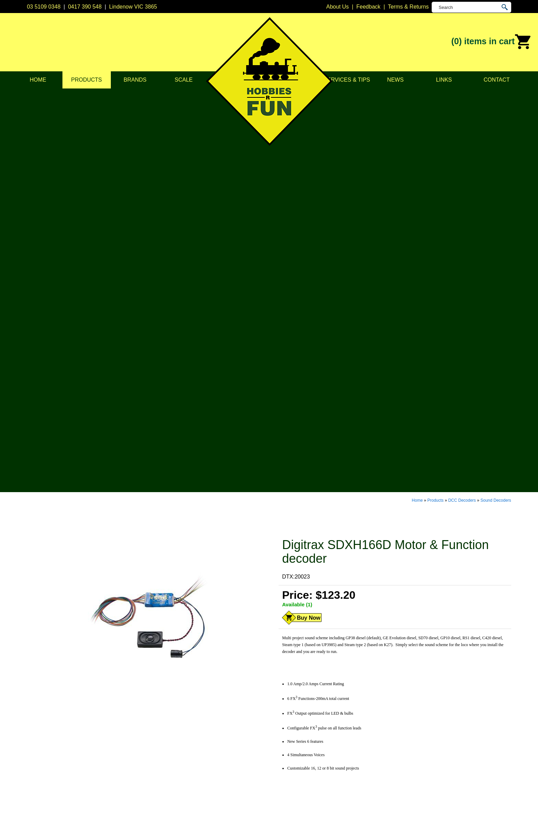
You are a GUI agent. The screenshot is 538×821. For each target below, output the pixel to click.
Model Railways (191, 707)
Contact (496, 80)
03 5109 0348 (43, 7)
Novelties (183, 767)
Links (444, 80)
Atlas (275, 689)
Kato (274, 732)
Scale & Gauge (94, 732)
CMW (276, 707)
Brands (135, 80)
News (395, 80)
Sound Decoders (495, 95)
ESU (274, 724)
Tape (178, 749)
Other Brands (285, 775)
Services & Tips (347, 80)
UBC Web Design (214, 808)
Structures (184, 715)
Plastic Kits (185, 732)
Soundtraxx (283, 749)
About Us (86, 698)
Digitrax (278, 715)
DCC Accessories (193, 698)
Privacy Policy (92, 707)
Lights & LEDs (189, 741)
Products (86, 80)
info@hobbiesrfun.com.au (397, 715)
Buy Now (308, 213)
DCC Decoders (462, 95)
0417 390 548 (85, 7)
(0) (491, 42)
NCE (275, 741)
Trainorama (283, 767)
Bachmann (282, 698)
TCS (274, 758)
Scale (183, 80)
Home (38, 80)
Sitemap (37, 808)
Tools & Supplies (192, 758)
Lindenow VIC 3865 (133, 7)
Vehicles (182, 724)
